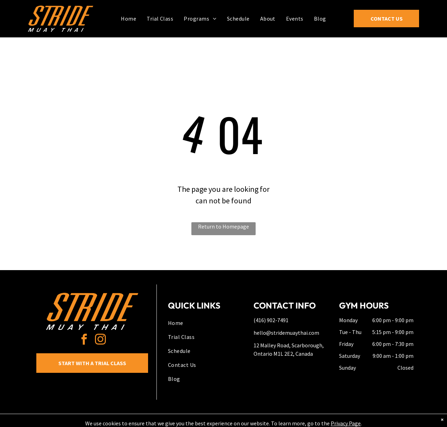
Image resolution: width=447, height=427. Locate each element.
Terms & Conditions (281, 420)
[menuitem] (128, 18)
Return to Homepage (223, 226)
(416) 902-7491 (271, 320)
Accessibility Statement (237, 420)
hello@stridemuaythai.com (286, 332)
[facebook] (84, 340)
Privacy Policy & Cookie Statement (180, 420)
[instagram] (100, 340)
